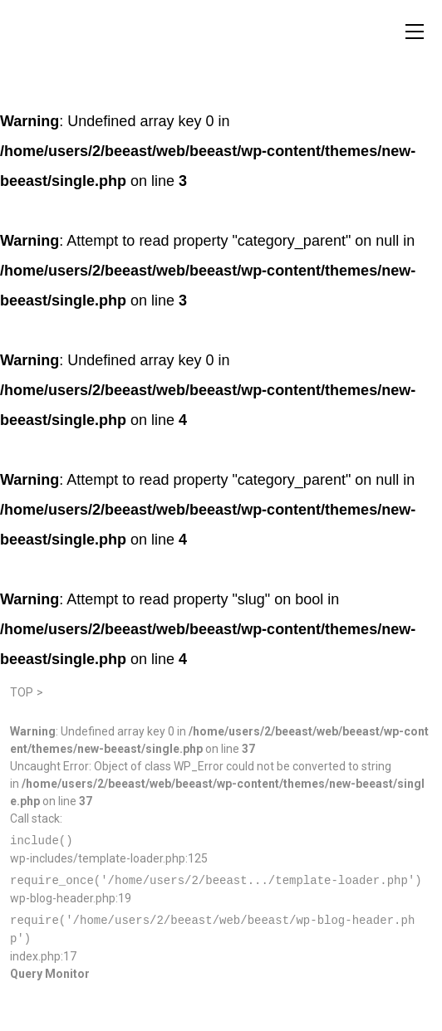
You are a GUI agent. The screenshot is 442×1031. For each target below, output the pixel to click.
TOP (21, 692)
